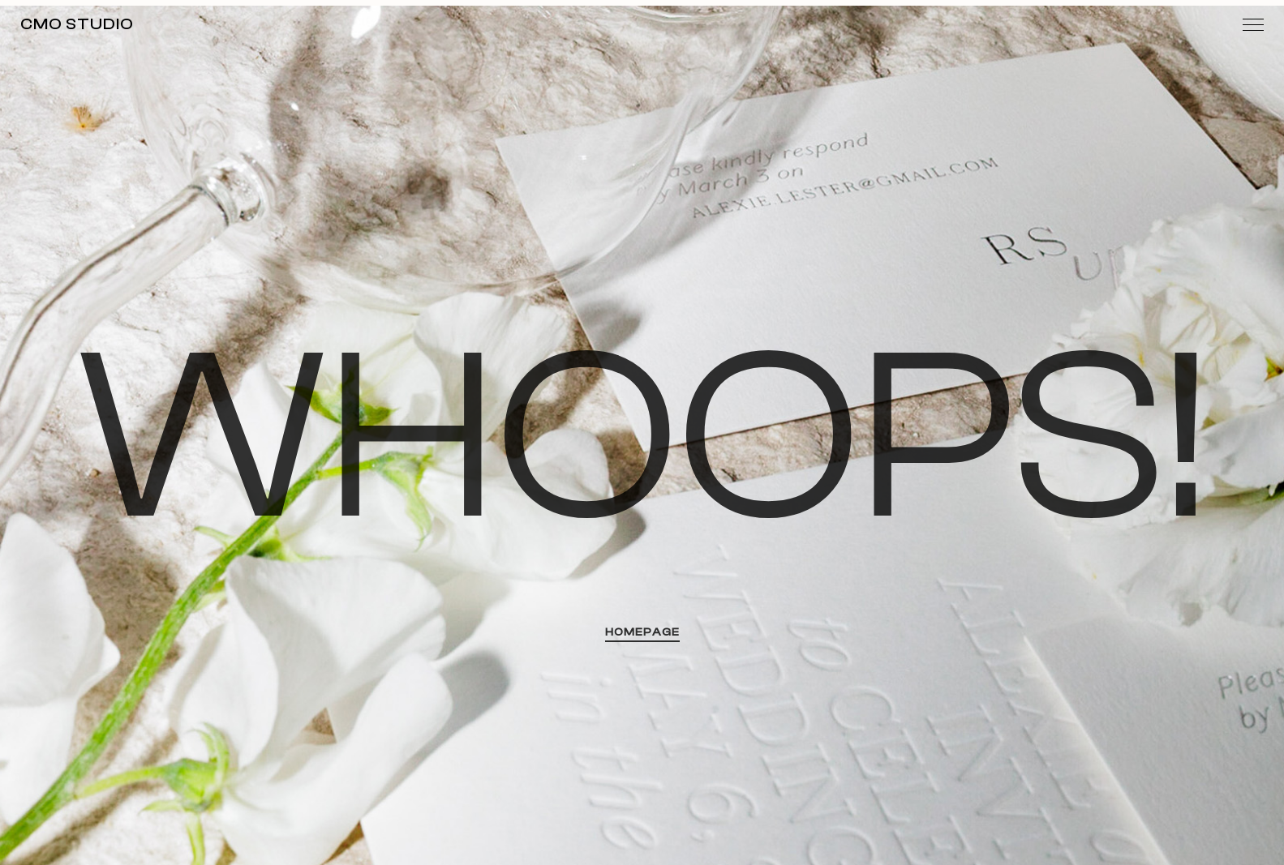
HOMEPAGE (642, 632)
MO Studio (77, 24)
